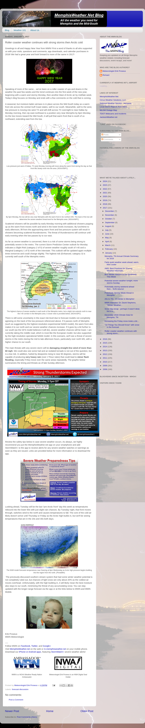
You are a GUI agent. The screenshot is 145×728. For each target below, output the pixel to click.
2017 (105, 208)
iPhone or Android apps (30, 652)
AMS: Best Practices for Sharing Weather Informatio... (118, 269)
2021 (105, 193)
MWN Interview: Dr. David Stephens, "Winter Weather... (120, 304)
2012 (105, 354)
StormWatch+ (57, 652)
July (107, 230)
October (109, 219)
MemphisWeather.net (20, 649)
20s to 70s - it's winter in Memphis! (119, 299)
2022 (105, 189)
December (110, 211)
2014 (105, 347)
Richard (106, 75)
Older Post (87, 711)
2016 (105, 339)
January (109, 253)
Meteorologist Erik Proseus (114, 71)
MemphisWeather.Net (109, 96)
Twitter (34, 646)
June (107, 234)
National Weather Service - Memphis (115, 103)
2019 (105, 200)
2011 (105, 358)
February (109, 249)
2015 (105, 343)
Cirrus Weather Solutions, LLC (113, 100)
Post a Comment (16, 700)
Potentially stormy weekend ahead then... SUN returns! (119, 288)
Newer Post (12, 711)
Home (49, 711)
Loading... (104, 86)
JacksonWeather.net (108, 117)
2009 (105, 366)
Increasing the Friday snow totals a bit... (122, 321)
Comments (107, 139)
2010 (105, 362)
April (107, 241)
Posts (105, 135)
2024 (105, 181)
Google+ (47, 646)
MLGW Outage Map (108, 110)
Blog (7, 30)
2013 (105, 350)
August (108, 226)
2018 (105, 204)
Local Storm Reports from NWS (113, 107)
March (108, 245)
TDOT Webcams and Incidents (113, 114)
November (110, 215)
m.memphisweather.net (55, 649)
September (110, 222)
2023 (105, 185)
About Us (34, 30)
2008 (105, 369)
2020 (105, 196)
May (107, 238)
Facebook (25, 646)
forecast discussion (20, 689)
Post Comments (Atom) (27, 717)
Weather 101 (20, 30)
